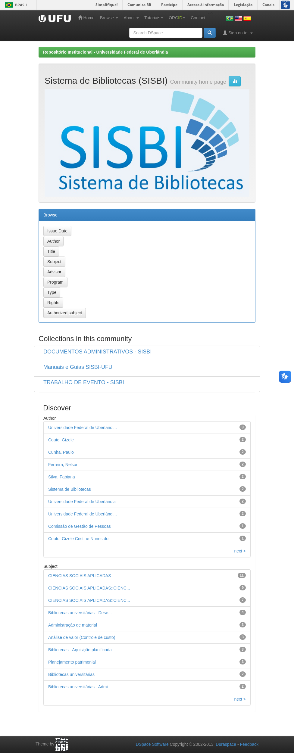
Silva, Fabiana (61, 477)
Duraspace (226, 744)
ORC (177, 17)
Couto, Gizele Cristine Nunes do (78, 538)
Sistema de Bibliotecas (69, 489)
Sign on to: (238, 32)
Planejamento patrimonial (72, 662)
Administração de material (72, 625)
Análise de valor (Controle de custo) (81, 637)
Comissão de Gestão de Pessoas (79, 526)
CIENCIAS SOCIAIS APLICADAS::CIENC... (89, 588)
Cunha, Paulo (61, 452)
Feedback (249, 744)
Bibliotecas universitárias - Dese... (80, 612)
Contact (198, 17)
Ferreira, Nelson (63, 464)
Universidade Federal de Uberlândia (82, 501)
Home (86, 17)
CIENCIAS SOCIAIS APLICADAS (79, 575)
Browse (109, 17)
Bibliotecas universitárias (71, 674)
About (131, 17)
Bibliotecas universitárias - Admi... (79, 686)
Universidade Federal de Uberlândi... (82, 427)
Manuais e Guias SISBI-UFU (77, 367)
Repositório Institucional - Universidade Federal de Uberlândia (105, 52)
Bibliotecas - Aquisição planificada (80, 649)
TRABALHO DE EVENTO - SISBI (83, 382)
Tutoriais (153, 17)
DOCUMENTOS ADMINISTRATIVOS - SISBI (97, 352)
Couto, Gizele (61, 439)
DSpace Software (152, 744)
